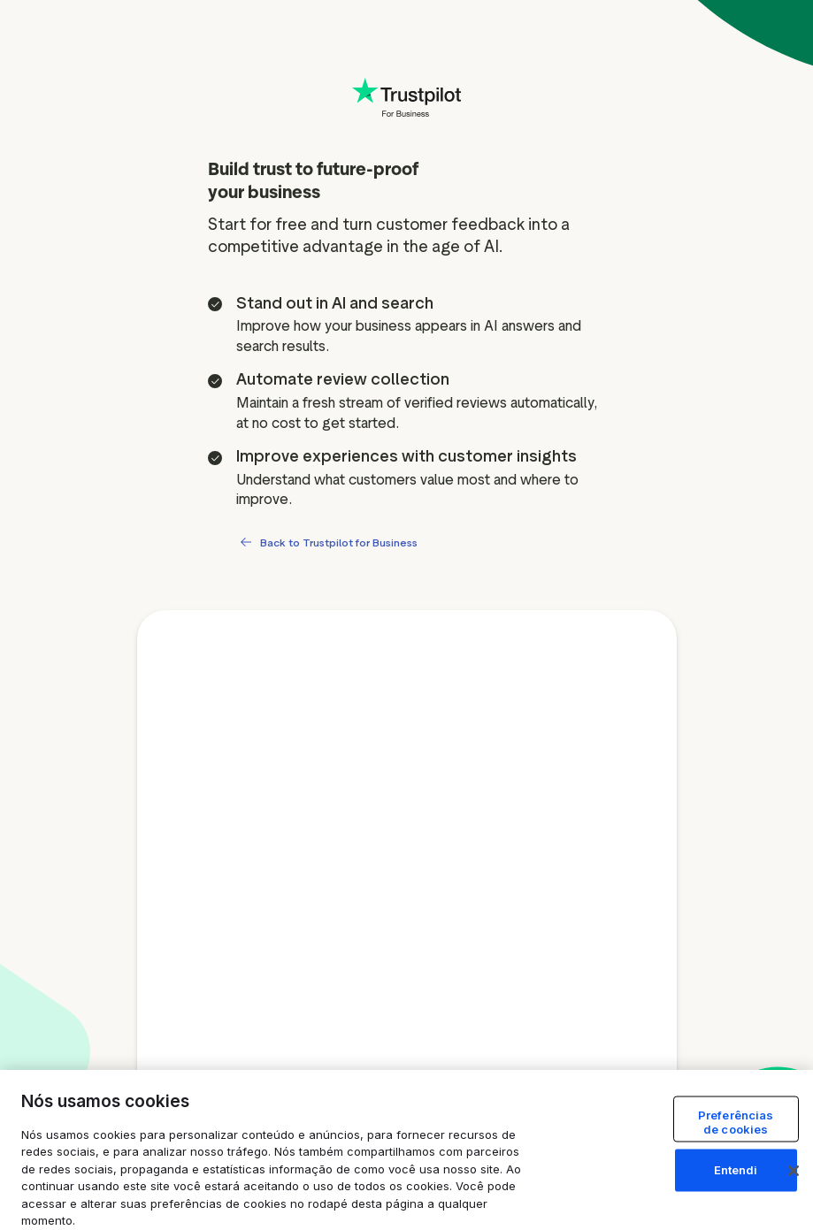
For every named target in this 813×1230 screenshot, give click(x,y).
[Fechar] (793, 1170)
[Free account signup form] (406, 916)
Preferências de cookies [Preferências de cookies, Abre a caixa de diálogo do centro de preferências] (736, 1122)
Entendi (736, 1170)
